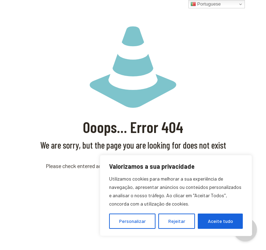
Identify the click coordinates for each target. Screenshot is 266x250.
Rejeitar (176, 221)
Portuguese (205, 4)
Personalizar (132, 221)
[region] (176, 195)
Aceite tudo (220, 221)
